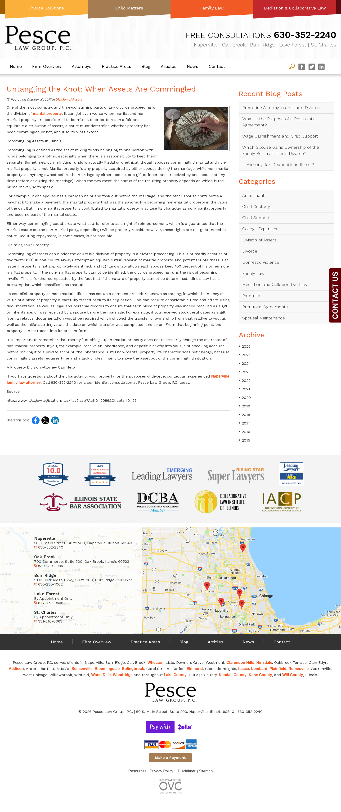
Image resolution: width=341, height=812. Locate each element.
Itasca (243, 669)
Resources (137, 771)
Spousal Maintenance (263, 317)
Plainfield (277, 669)
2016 (244, 432)
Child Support (256, 217)
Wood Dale (101, 675)
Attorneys (81, 66)
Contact (217, 66)
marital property (47, 113)
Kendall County (233, 675)
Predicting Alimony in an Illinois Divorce (281, 107)
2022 (245, 380)
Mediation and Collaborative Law (274, 284)
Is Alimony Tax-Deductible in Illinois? (278, 164)
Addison (16, 669)
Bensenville (82, 669)
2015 (244, 440)
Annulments (254, 195)
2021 (244, 389)
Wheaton (156, 662)
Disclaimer (187, 771)
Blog (146, 66)
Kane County (260, 675)
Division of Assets (69, 99)
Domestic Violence (260, 262)
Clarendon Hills (240, 662)
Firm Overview (46, 66)
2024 (245, 363)
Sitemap (206, 771)
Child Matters (129, 7)
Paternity (251, 295)
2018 (244, 415)
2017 (244, 423)
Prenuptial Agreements (265, 306)
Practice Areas (116, 66)
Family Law (212, 7)
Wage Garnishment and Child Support (280, 136)
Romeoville (298, 669)
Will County (292, 675)
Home (16, 66)
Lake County (175, 675)
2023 (245, 372)
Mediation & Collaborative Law (295, 7)
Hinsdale (264, 662)
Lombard (259, 669)
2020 (245, 398)
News (192, 66)
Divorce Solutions (46, 7)
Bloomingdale (107, 669)
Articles (168, 66)
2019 (244, 406)
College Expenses (259, 228)
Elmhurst (195, 669)
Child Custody (256, 206)
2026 (245, 346)
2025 (245, 355)
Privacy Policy (161, 771)
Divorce (249, 251)
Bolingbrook (133, 669)
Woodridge (123, 675)
